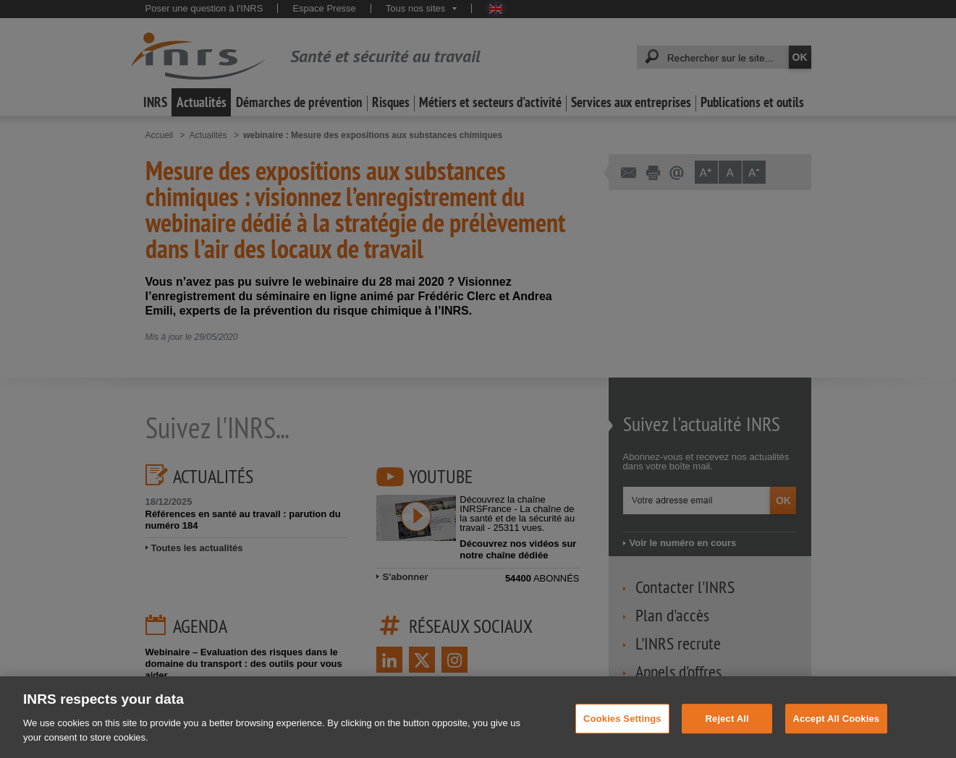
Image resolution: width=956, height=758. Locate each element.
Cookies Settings (622, 726)
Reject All (727, 726)
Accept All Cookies (836, 726)
